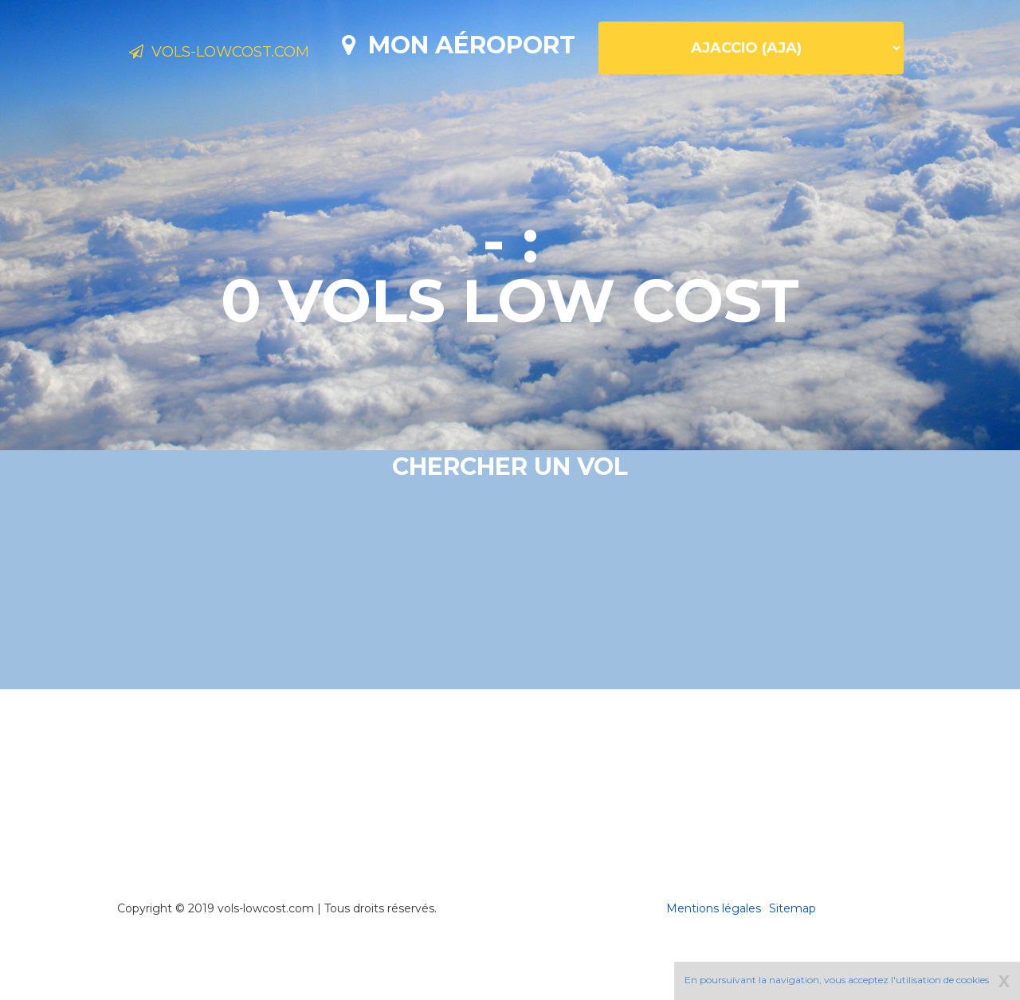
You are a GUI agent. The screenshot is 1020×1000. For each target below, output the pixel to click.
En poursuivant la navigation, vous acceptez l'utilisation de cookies (837, 980)
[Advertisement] (510, 829)
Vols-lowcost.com (255, 54)
